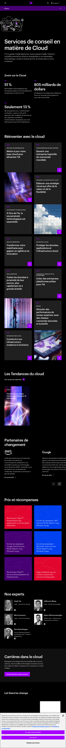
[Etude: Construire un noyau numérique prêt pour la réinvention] (17, 406)
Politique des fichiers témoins (40, 726)
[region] (33, 730)
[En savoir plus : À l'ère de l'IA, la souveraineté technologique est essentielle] (18, 219)
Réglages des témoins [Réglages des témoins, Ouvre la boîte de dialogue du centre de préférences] (33, 742)
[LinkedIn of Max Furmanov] (15, 624)
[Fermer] (63, 716)
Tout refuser (33, 737)
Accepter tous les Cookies (33, 732)
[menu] (5, 3)
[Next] (59, 484)
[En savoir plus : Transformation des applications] (48, 157)
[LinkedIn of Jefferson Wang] (44, 610)
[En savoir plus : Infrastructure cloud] (18, 345)
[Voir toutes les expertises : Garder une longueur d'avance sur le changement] (14, 379)
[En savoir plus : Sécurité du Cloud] (48, 251)
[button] (17, 674)
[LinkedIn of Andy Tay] (15, 610)
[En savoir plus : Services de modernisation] (18, 172)
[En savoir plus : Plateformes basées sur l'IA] (48, 283)
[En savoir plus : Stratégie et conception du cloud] (48, 204)
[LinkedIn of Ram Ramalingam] (15, 638)
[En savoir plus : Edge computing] (18, 298)
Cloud (6, 8)
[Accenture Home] (31, 3)
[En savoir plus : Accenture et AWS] (10, 477)
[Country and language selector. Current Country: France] (55, 3)
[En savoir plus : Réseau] (48, 330)
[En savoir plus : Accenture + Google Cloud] (48, 475)
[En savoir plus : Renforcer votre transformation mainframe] (18, 251)
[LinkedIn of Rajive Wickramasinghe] (44, 624)
